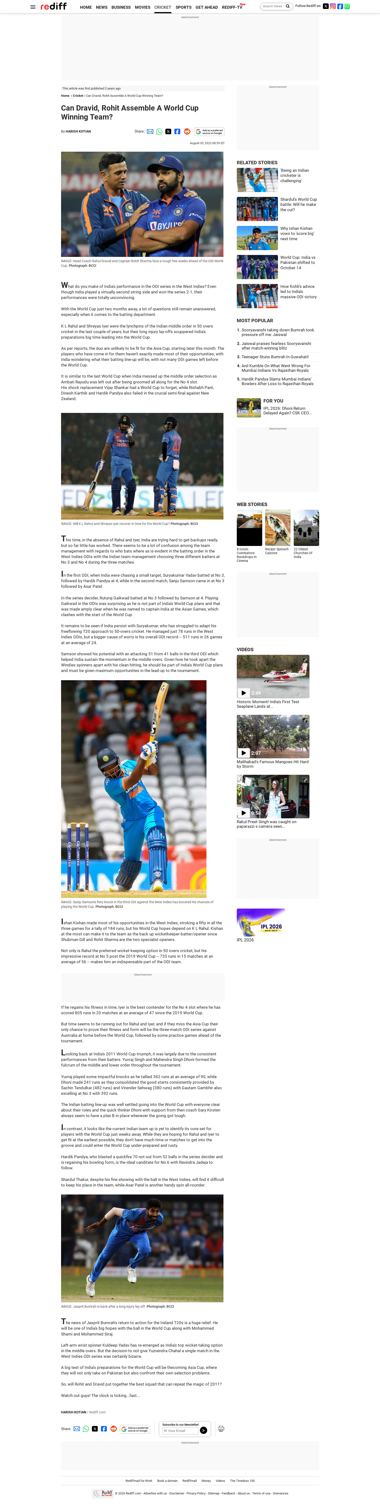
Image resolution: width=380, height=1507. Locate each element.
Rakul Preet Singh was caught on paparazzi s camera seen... (266, 824)
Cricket (78, 95)
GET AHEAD (207, 7)
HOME (86, 7)
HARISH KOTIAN (78, 131)
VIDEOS (245, 649)
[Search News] (286, 6)
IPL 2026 (245, 940)
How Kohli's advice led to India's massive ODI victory (298, 291)
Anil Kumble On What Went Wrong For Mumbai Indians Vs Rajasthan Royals (276, 368)
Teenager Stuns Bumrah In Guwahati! (275, 357)
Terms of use (261, 1493)
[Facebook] (340, 6)
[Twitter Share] (167, 131)
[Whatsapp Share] (158, 131)
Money (206, 1481)
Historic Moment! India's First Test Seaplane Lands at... (268, 704)
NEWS (101, 7)
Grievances (280, 1493)
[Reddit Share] (186, 131)
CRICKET (162, 7)
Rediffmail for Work (139, 1481)
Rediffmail (189, 1481)
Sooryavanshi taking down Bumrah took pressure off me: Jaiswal (278, 332)
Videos (220, 1481)
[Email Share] (149, 131)
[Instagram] (333, 6)
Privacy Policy (196, 1493)
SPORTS (183, 7)
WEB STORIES (252, 504)
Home (65, 95)
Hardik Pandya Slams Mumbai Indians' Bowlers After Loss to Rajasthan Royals (278, 381)
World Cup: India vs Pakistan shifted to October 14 (298, 262)
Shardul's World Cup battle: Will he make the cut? (298, 204)
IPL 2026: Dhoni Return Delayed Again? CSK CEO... (287, 410)
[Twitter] (325, 6)
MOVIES (142, 7)
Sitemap (213, 1493)
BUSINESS (121, 7)
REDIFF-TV (232, 7)
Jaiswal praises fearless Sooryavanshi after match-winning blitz (276, 346)
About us (244, 1493)
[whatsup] (347, 6)
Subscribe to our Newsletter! (180, 1424)
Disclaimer (176, 1493)
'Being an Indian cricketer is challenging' (294, 175)
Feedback (228, 1493)
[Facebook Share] (177, 131)
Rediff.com (133, 1493)
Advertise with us (155, 1493)
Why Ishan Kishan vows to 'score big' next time (297, 233)
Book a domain (167, 1481)
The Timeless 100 (242, 1481)
